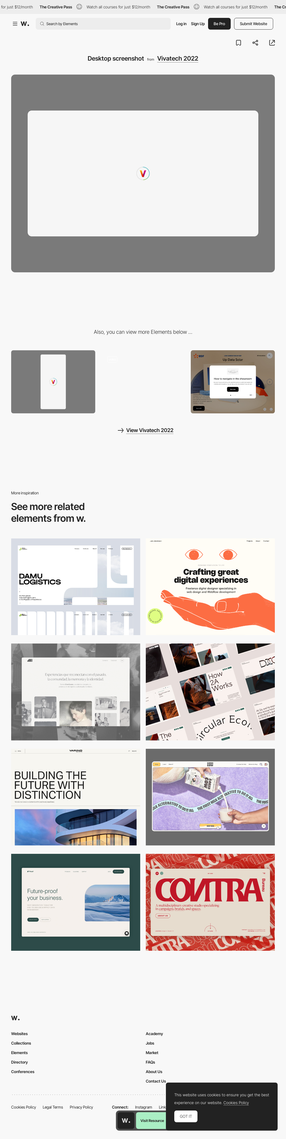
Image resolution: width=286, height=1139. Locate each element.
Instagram (143, 1107)
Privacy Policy (81, 1107)
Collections (21, 1043)
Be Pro (219, 23)
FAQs (150, 1062)
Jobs (150, 1043)
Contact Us (156, 1081)
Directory (19, 1062)
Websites (19, 1033)
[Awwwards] (25, 24)
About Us (154, 1071)
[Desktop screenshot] (75, 586)
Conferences (22, 1071)
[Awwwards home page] (126, 1120)
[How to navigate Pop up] (233, 381)
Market (152, 1052)
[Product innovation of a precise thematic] (143, 381)
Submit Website (253, 23)
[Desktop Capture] (75, 902)
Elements (19, 1052)
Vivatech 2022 (177, 58)
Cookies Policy (23, 1107)
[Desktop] (210, 586)
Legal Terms (53, 1107)
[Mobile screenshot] (53, 381)
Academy (154, 1033)
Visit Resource (152, 1120)
